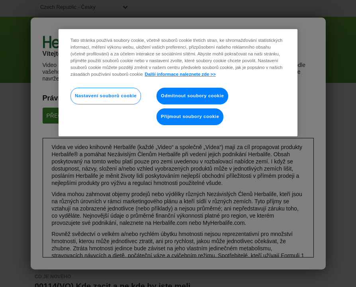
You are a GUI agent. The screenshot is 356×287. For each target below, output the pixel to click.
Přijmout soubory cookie (190, 116)
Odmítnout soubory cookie (192, 95)
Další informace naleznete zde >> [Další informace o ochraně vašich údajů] (180, 74)
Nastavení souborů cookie (106, 95)
